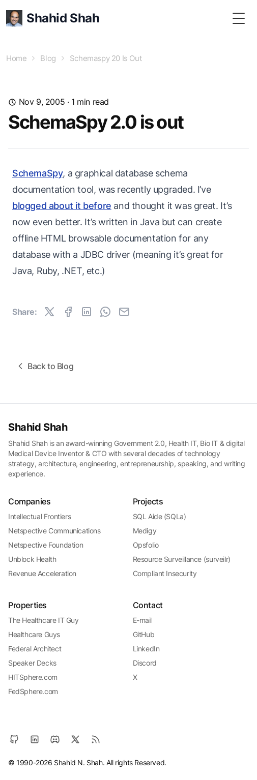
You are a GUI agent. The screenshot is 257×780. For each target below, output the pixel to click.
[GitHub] (14, 739)
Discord (145, 662)
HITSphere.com (33, 677)
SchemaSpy (37, 173)
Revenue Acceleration (42, 573)
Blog (47, 58)
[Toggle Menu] (238, 18)
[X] (75, 739)
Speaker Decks (32, 662)
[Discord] (55, 739)
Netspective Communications (54, 530)
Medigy (145, 530)
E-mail (142, 620)
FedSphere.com (33, 691)
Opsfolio (146, 545)
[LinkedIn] (34, 739)
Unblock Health (32, 559)
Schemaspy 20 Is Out (105, 58)
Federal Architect (34, 648)
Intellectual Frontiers (39, 516)
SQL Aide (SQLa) (159, 516)
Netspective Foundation (45, 545)
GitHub (144, 634)
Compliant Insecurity (165, 573)
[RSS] (95, 739)
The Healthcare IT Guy (43, 620)
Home (16, 58)
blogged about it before (61, 205)
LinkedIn (146, 648)
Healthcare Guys (34, 634)
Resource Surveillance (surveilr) (182, 559)
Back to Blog (44, 366)
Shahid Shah (38, 427)
